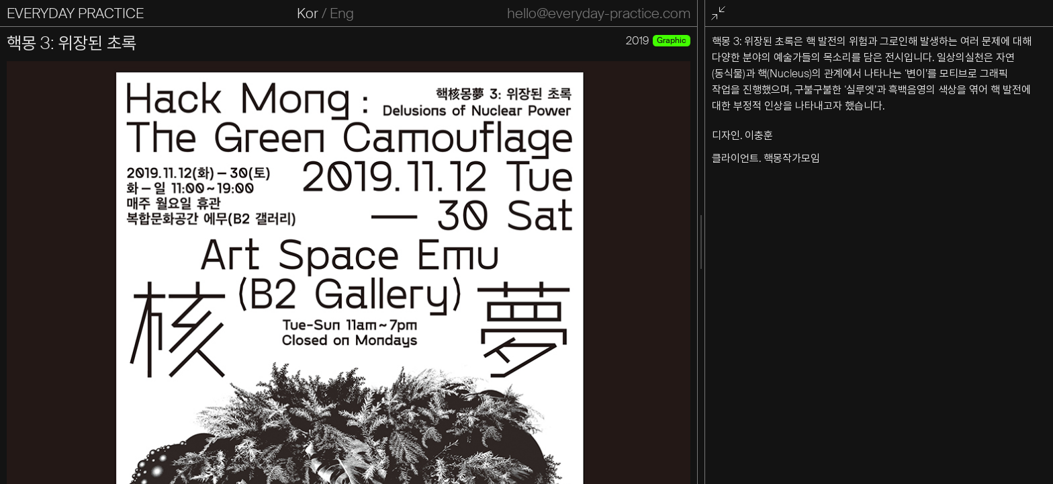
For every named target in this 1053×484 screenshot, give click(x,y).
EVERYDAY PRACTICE (75, 13)
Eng (342, 13)
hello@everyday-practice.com (598, 13)
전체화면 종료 (721, 14)
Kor (307, 13)
